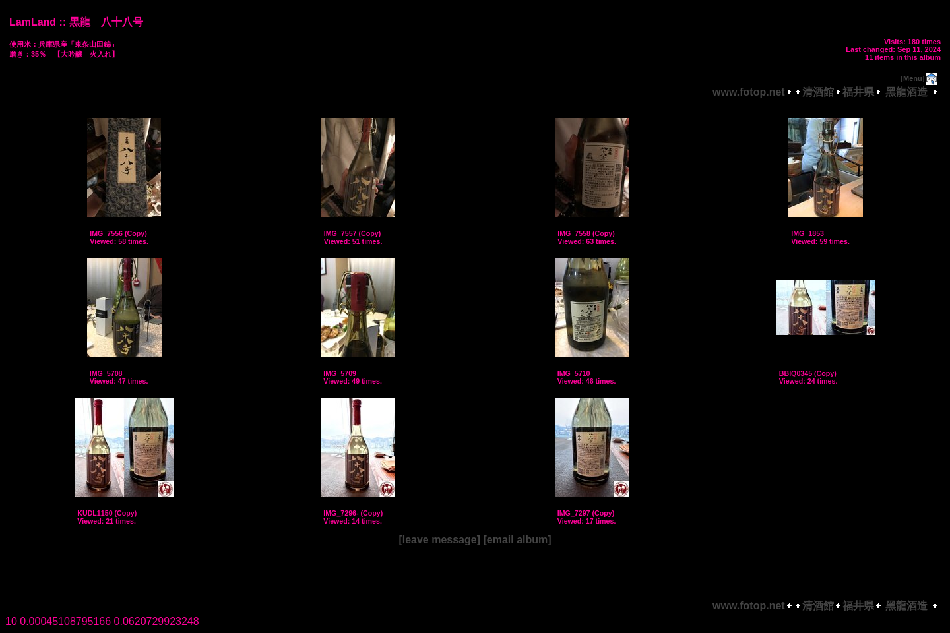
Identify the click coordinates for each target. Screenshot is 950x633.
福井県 (858, 92)
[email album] (517, 539)
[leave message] (439, 539)
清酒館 (818, 92)
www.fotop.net (748, 92)
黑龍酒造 (907, 92)
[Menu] (912, 78)
